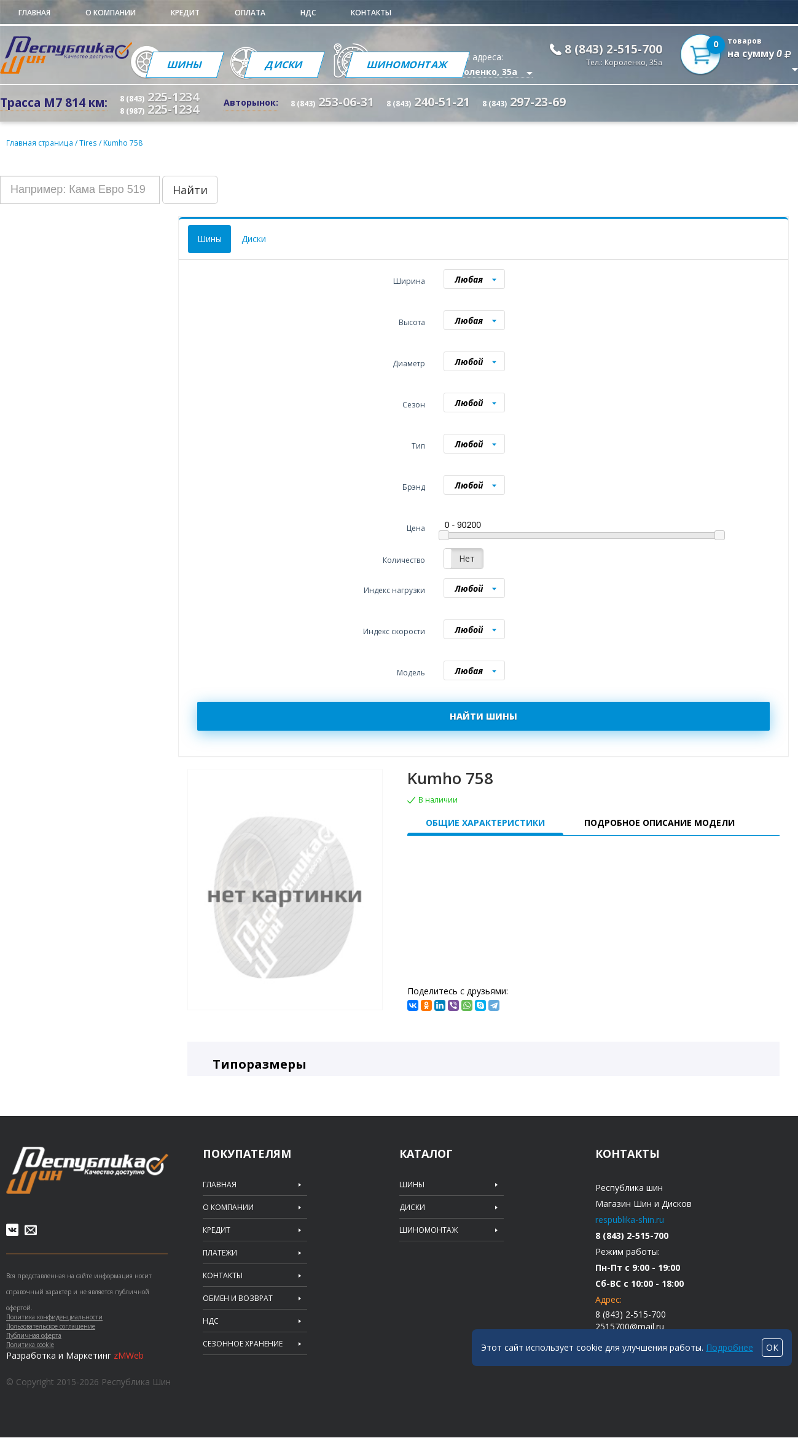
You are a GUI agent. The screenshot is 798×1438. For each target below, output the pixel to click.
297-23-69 (524, 102)
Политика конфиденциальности (54, 1317)
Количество (404, 559)
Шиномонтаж (412, 64)
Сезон (413, 404)
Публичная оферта (33, 1336)
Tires (87, 142)
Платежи (220, 1252)
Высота (412, 321)
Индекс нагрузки (394, 589)
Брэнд (413, 486)
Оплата (250, 12)
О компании (110, 12)
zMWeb (129, 1356)
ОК (772, 1347)
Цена (416, 527)
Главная (34, 12)
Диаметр (409, 363)
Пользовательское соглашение (50, 1327)
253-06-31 (332, 102)
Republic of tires (87, 1169)
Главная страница (39, 142)
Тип (418, 445)
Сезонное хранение (243, 1343)
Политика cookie (30, 1345)
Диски (287, 64)
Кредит (185, 12)
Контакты (371, 12)
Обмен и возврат (238, 1298)
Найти (190, 189)
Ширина (409, 280)
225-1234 (159, 96)
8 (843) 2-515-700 (613, 49)
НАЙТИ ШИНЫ (483, 715)
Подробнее (729, 1347)
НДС (308, 12)
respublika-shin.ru (629, 1219)
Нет (467, 558)
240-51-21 (428, 102)
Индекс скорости (394, 631)
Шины (185, 64)
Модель (411, 672)
